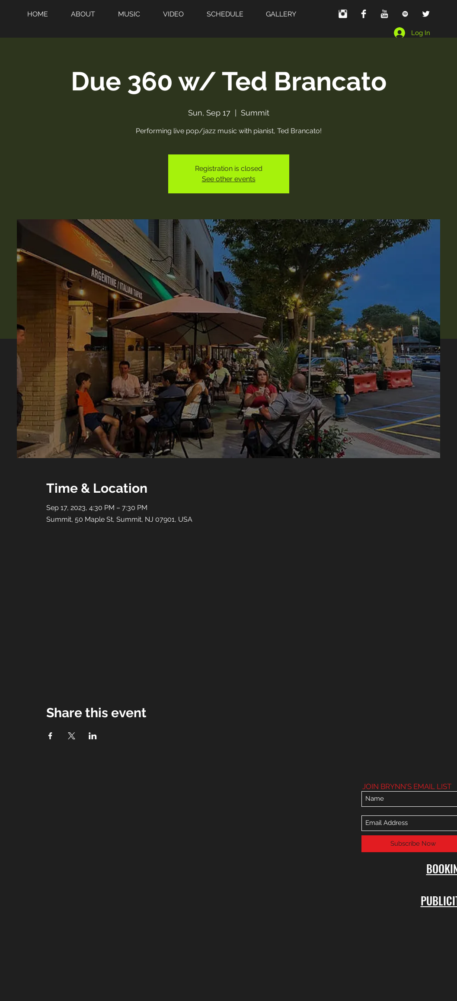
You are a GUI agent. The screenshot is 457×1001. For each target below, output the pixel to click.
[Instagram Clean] (343, 14)
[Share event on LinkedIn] (93, 735)
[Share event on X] (71, 735)
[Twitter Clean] (426, 14)
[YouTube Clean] (384, 14)
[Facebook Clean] (363, 14)
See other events (229, 179)
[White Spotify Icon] (405, 14)
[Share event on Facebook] (50, 735)
